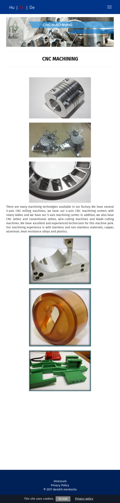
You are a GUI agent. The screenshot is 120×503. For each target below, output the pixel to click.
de (32, 7)
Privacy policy (84, 499)
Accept (63, 499)
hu (11, 7)
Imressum (60, 481)
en (22, 7)
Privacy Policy (60, 485)
